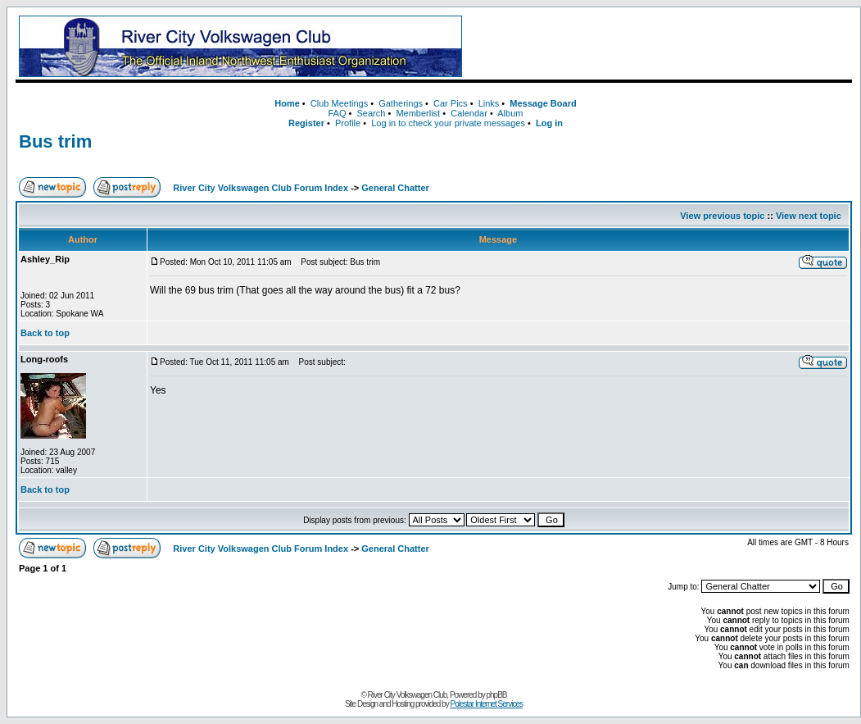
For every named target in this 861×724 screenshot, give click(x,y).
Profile (347, 123)
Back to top (45, 333)
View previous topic (722, 216)
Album (510, 113)
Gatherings (400, 103)
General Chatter (395, 188)
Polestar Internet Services (486, 703)
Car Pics (450, 103)
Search (370, 113)
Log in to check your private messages (448, 123)
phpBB (497, 694)
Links (489, 103)
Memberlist (418, 113)
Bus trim (55, 141)
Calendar (469, 113)
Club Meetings (339, 103)
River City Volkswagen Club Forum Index (260, 188)
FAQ (337, 113)
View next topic (808, 216)
